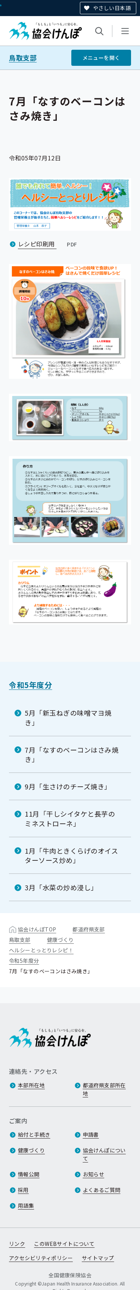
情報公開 (29, 1174)
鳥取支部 (23, 57)
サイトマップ (98, 1258)
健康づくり (60, 939)
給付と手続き (34, 1134)
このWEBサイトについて (64, 1243)
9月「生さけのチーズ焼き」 (68, 786)
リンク (17, 1243)
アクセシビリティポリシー (41, 1258)
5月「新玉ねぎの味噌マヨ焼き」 (68, 717)
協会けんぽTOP (37, 929)
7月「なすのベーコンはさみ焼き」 (72, 754)
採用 (23, 1190)
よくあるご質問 (102, 1190)
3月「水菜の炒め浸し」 (61, 887)
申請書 (91, 1134)
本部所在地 (31, 1085)
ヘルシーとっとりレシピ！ (41, 950)
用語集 (26, 1205)
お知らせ (94, 1174)
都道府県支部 (88, 929)
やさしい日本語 (112, 8)
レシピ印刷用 (48, 243)
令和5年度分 (30, 684)
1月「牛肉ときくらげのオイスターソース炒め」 (71, 855)
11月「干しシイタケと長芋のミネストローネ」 (70, 818)
